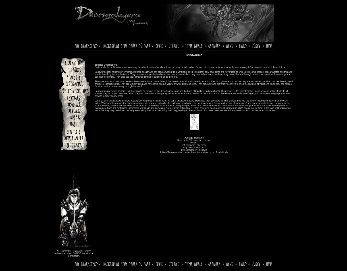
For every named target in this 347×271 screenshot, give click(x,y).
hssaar (211, 67)
